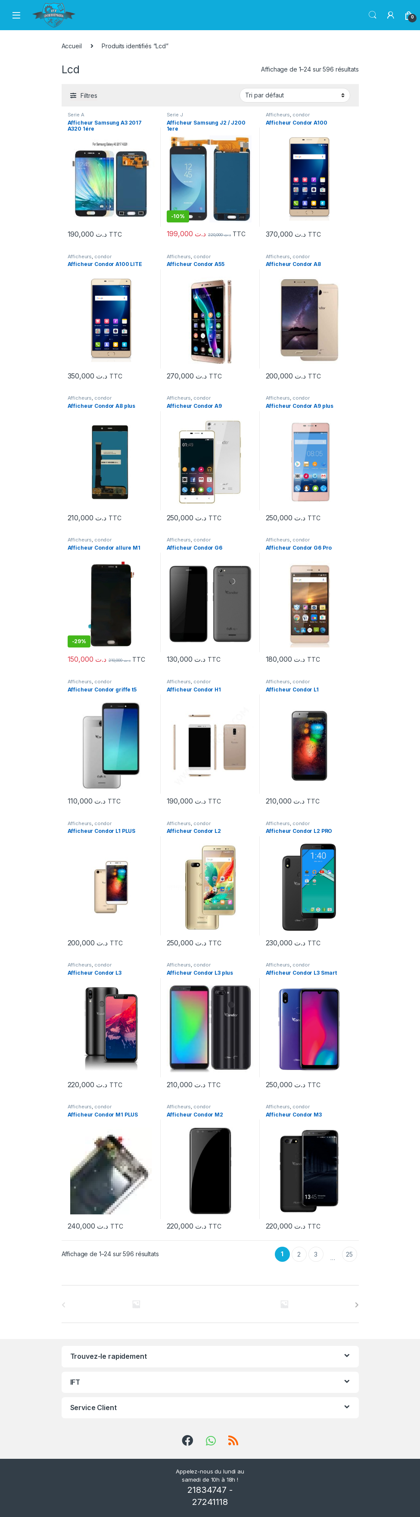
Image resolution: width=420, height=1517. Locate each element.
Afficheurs (278, 115)
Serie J (175, 115)
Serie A (76, 115)
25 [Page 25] (349, 1254)
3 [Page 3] (315, 1254)
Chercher (372, 15)
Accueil (72, 46)
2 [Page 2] (299, 1254)
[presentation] (357, 1305)
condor (301, 115)
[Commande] (295, 95)
